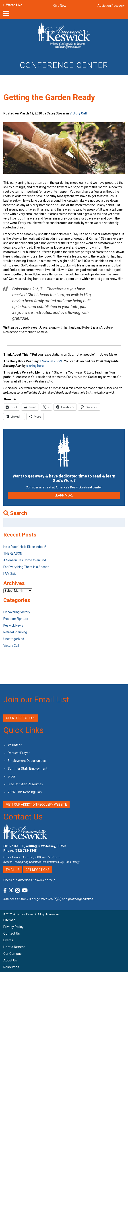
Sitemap (9, 920)
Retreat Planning (15, 632)
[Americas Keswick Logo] (64, 36)
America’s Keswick (24, 914)
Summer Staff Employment (27, 768)
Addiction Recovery (111, 5)
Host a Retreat (14, 947)
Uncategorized (13, 639)
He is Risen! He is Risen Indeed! (24, 547)
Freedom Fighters (15, 619)
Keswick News (13, 625)
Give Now (59, 5)
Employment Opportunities (27, 760)
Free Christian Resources (25, 784)
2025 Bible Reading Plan (25, 792)
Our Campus (12, 954)
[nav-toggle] (6, 15)
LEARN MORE (64, 495)
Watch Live (14, 5)
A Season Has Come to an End (24, 560)
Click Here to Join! (20, 718)
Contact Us (23, 817)
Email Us (13, 870)
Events (8, 940)
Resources (11, 967)
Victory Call (78, 113)
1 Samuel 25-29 (51, 361)
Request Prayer (19, 753)
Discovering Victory (16, 612)
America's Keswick (15, 899)
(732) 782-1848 (25, 850)
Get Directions (38, 870)
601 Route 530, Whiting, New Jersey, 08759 (34, 846)
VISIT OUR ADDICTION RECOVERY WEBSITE (36, 804)
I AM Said (10, 573)
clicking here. (35, 366)
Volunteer (15, 745)
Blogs (12, 776)
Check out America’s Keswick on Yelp (29, 880)
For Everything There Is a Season (26, 567)
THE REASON (12, 553)
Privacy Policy (13, 927)
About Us (10, 960)
